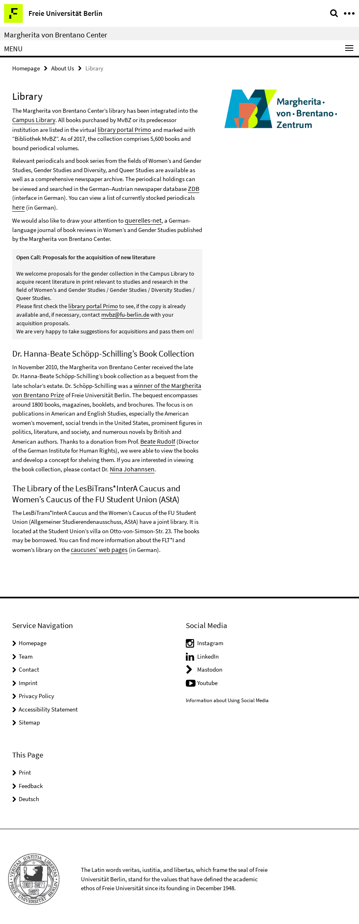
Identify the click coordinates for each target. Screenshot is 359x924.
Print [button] (25, 767)
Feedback (31, 780)
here (17, 205)
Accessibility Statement (48, 704)
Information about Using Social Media (227, 694)
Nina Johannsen (130, 464)
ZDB (193, 187)
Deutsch (29, 793)
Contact (29, 664)
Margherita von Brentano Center (55, 34)
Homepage (26, 68)
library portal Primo (95, 128)
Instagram (210, 638)
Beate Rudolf (156, 437)
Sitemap (29, 717)
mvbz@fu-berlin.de (124, 311)
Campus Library (32, 119)
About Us (62, 68)
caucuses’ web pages (97, 544)
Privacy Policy (36, 690)
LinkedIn (208, 651)
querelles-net (141, 218)
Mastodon (209, 664)
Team (26, 651)
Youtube (207, 677)
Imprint (28, 677)
